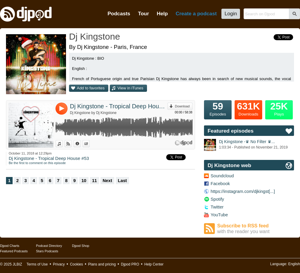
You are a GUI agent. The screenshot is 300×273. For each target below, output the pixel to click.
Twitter (217, 207)
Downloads (248, 108)
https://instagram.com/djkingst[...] (243, 191)
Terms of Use (37, 264)
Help (162, 13)
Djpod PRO (130, 264)
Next (107, 180)
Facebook (220, 183)
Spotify (217, 199)
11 (94, 180)
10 (83, 180)
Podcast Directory (49, 246)
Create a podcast (196, 13)
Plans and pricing (102, 264)
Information (80, 144)
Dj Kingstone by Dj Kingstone (93, 113)
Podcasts (118, 13)
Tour (143, 13)
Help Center (154, 264)
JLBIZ (17, 264)
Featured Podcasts (14, 251)
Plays (279, 108)
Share (89, 144)
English (294, 264)
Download (182, 106)
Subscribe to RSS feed (255, 228)
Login (230, 13)
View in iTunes (130, 88)
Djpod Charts (9, 246)
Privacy (59, 264)
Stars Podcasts (47, 251)
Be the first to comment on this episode (37, 163)
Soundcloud (222, 175)
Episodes (218, 108)
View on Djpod (71, 144)
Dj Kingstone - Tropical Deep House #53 (118, 106)
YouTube (219, 214)
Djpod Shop (80, 246)
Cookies (76, 264)
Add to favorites (91, 88)
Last (122, 180)
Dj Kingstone (94, 36)
